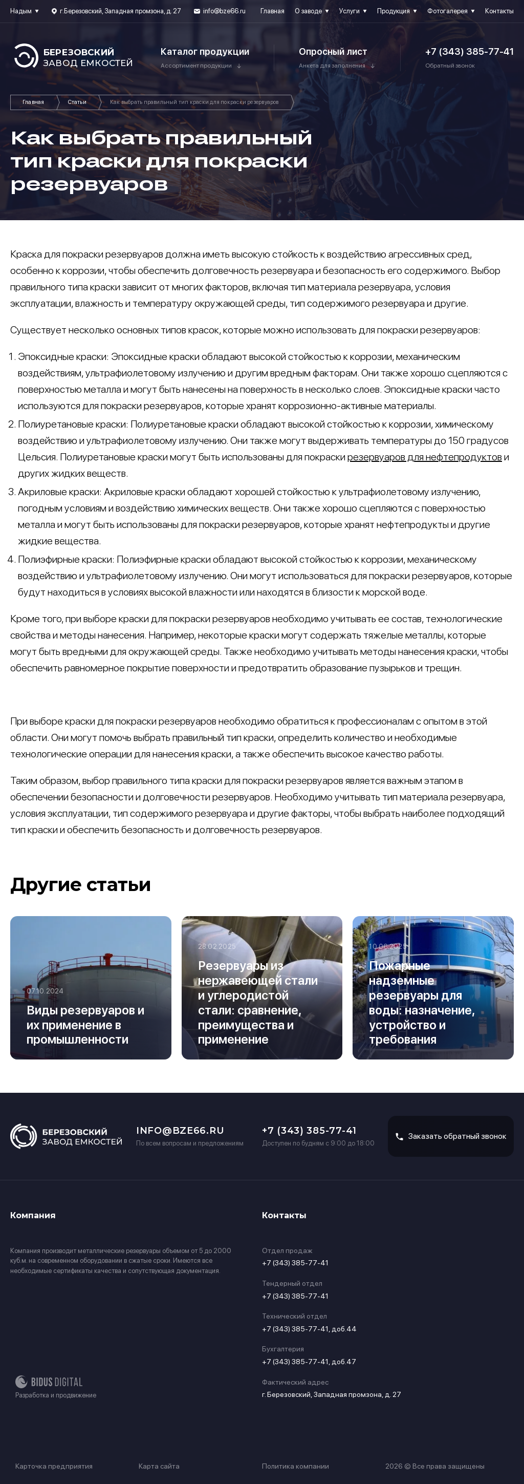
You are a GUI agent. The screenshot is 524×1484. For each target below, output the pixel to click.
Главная (272, 11)
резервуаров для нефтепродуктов (424, 457)
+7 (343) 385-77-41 (469, 51)
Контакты (499, 11)
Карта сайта (159, 1466)
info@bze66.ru (224, 11)
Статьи (77, 102)
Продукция (393, 11)
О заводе (308, 11)
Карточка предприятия (54, 1466)
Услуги (349, 11)
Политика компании (295, 1466)
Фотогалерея (447, 11)
